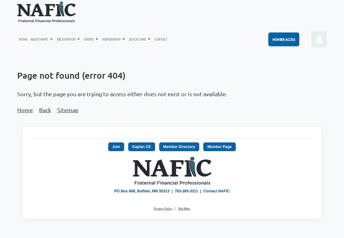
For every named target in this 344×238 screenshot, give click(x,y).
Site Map (184, 208)
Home (25, 110)
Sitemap (67, 110)
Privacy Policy (163, 208)
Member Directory (179, 147)
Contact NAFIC (216, 191)
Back (45, 110)
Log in (319, 39)
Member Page (219, 147)
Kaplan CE (141, 147)
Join (116, 147)
